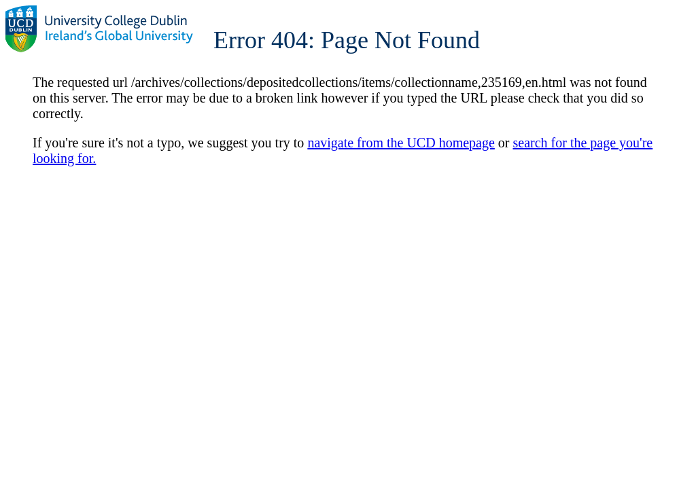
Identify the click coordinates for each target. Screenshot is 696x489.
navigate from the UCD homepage (400, 142)
